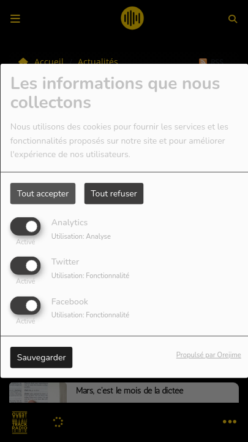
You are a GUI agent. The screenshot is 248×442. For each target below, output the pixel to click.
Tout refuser (114, 194)
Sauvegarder (41, 357)
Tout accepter (43, 194)
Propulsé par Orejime (208, 354)
